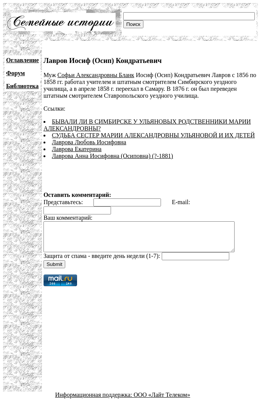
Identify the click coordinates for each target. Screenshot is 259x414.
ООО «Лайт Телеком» (162, 400)
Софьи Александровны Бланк (96, 75)
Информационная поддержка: (94, 400)
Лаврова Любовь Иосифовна (89, 142)
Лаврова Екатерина (76, 149)
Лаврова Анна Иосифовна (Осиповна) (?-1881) (112, 156)
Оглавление (22, 60)
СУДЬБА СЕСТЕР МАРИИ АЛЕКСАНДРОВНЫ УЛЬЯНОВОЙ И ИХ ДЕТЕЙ (153, 135)
